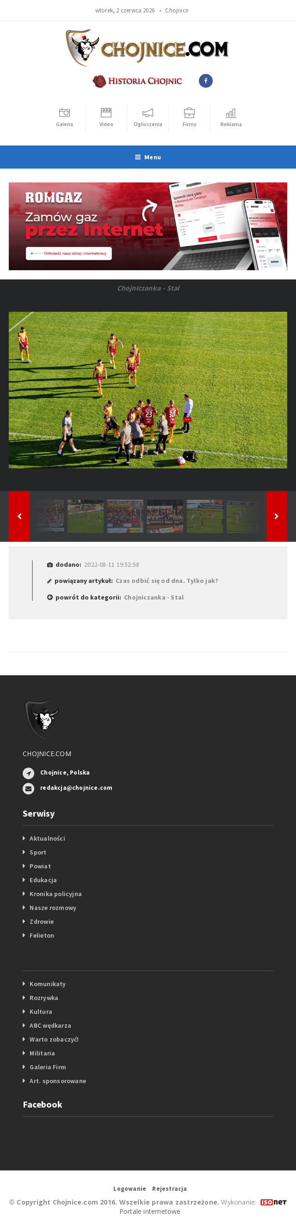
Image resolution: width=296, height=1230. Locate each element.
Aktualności (47, 838)
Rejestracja (169, 1189)
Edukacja (43, 880)
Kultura (41, 1011)
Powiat (40, 866)
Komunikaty (48, 984)
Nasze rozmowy (53, 907)
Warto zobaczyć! (54, 1039)
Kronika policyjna (56, 894)
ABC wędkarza (50, 1025)
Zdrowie (41, 921)
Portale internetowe (150, 1211)
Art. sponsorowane (58, 1081)
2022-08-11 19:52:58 (111, 564)
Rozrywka (44, 998)
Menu (148, 157)
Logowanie (129, 1189)
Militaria (42, 1053)
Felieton (42, 935)
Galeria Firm (48, 1067)
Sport (38, 852)
